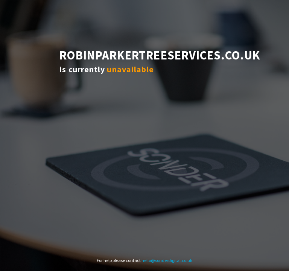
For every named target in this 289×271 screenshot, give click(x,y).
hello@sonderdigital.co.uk (166, 260)
